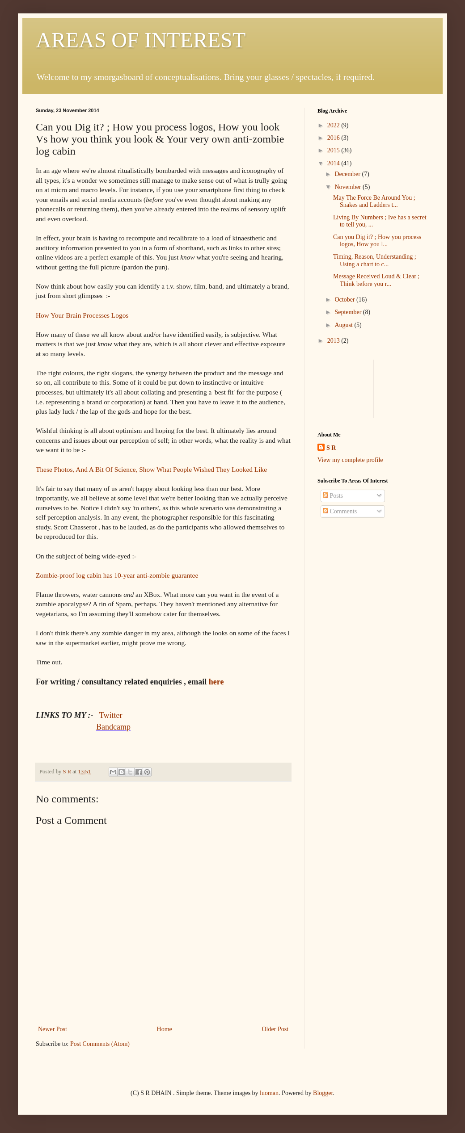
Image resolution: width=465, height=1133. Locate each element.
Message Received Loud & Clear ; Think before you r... (376, 280)
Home (164, 1029)
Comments (340, 511)
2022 (334, 125)
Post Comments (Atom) (100, 1044)
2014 (334, 163)
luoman (269, 1093)
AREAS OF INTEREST (140, 40)
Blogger (323, 1093)
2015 (334, 150)
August (344, 325)
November (348, 187)
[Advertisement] (345, 387)
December (348, 174)
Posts (333, 495)
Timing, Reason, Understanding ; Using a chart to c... (374, 260)
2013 (334, 340)
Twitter (111, 715)
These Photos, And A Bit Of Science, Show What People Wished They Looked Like (151, 469)
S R (331, 448)
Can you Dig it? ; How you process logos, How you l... (377, 241)
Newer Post (52, 1029)
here (216, 681)
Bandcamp (113, 726)
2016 (334, 137)
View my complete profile (350, 460)
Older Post (275, 1029)
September (348, 312)
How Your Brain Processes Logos (82, 315)
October (345, 299)
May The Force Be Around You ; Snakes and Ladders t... (374, 201)
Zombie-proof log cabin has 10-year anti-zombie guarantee (117, 575)
